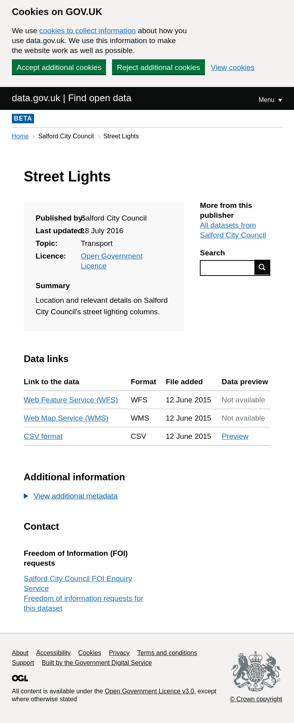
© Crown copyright (256, 699)
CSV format (43, 436)
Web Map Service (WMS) (66, 418)
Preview (235, 436)
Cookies (89, 652)
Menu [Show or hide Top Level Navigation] (267, 99)
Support (23, 662)
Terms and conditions (167, 652)
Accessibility (53, 652)
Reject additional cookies (158, 67)
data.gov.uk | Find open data (71, 97)
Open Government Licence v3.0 (149, 691)
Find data (262, 267)
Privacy (119, 652)
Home (20, 136)
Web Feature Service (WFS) (71, 400)
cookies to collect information (87, 30)
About (20, 652)
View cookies (233, 67)
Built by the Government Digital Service (97, 662)
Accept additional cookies (59, 67)
